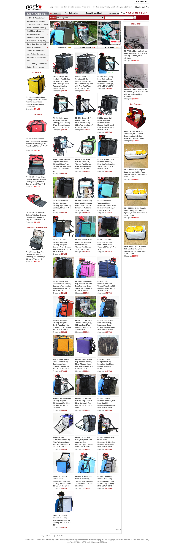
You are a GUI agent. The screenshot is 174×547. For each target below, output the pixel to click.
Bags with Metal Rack (94, 13)
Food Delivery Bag (71, 13)
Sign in (137, 7)
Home (55, 13)
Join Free (145, 7)
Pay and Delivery (47, 536)
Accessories (114, 13)
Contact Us (142, 2)
